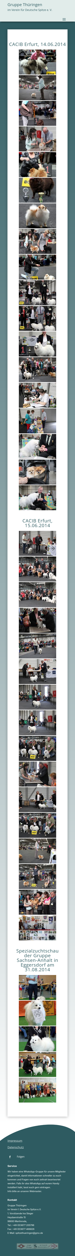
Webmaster (35, 1191)
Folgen (20, 1156)
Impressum (14, 1141)
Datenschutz (15, 1147)
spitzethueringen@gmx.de (29, 1233)
